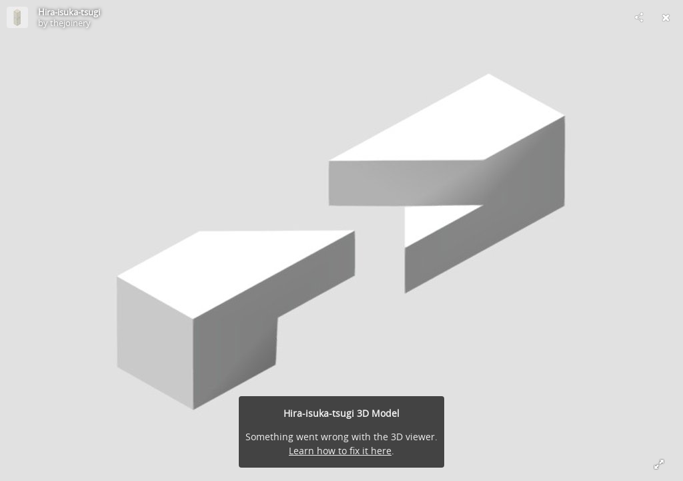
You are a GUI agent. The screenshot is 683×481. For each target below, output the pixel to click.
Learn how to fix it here (340, 450)
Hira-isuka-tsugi (69, 12)
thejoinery (70, 23)
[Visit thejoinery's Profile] (17, 17)
